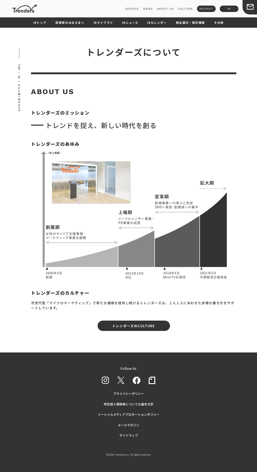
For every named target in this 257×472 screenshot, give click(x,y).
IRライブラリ (103, 22)
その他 (219, 22)
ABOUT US (165, 8)
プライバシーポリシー (128, 393)
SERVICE (132, 8)
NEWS (148, 8)
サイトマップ (128, 435)
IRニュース (130, 22)
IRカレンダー (157, 22)
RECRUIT (206, 8)
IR (229, 8)
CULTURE (185, 8)
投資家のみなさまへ (69, 22)
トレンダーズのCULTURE (133, 325)
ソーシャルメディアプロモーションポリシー (128, 414)
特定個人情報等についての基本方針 (128, 404)
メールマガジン (128, 425)
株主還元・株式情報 (190, 22)
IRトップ (39, 22)
